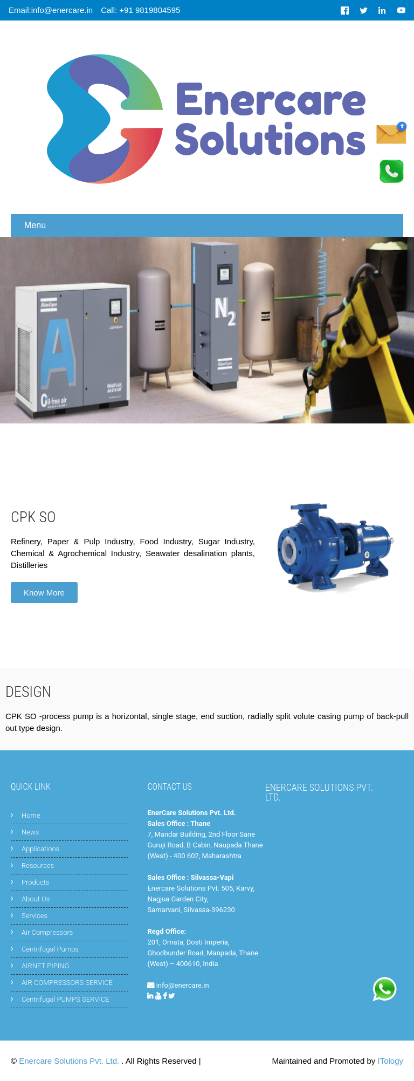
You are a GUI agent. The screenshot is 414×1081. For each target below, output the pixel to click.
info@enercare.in (182, 985)
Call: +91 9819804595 (140, 10)
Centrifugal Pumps (50, 949)
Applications (40, 849)
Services (34, 916)
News (30, 832)
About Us (36, 899)
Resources (38, 865)
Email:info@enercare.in (51, 10)
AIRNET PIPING (45, 966)
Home (31, 815)
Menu (35, 225)
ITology (390, 1060)
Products (35, 882)
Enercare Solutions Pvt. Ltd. (70, 1060)
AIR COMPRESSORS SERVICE (67, 983)
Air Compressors (47, 932)
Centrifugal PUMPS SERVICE (65, 999)
